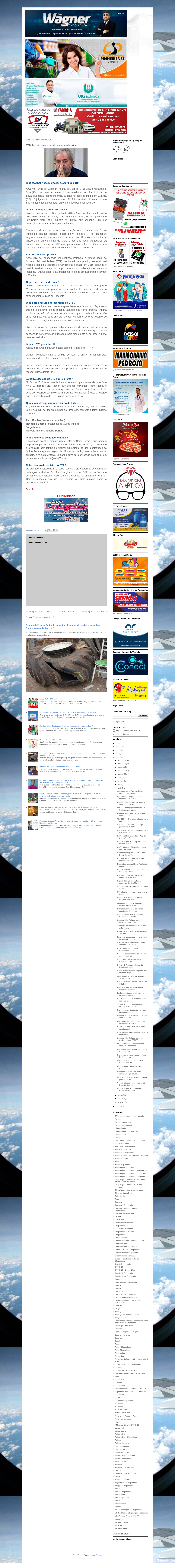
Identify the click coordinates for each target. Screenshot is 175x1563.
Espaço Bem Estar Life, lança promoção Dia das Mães (129, 882)
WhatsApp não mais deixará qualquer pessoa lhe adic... (132, 1078)
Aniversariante (120, 1134)
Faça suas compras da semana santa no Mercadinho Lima (132, 938)
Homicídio (119, 1376)
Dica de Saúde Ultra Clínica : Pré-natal (54, 740)
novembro (122, 764)
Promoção (119, 1464)
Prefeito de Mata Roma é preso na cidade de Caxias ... (130, 871)
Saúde (117, 1476)
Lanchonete (119, 1395)
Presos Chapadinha (123, 1458)
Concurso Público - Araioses (126, 1247)
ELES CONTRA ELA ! (48, 699)
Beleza (117, 1161)
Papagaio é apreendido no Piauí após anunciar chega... (132, 865)
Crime (117, 1279)
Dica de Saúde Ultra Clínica (126, 1297)
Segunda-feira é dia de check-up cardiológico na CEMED (130, 921)
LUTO (117, 1398)
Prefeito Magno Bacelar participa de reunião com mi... (131, 842)
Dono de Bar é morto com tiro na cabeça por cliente (59, 767)
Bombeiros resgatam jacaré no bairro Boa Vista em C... (131, 854)
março (120, 1095)
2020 (118, 754)
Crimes (118, 1285)
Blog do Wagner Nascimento (128, 730)
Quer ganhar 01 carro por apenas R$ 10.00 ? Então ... (131, 977)
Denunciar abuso (121, 1534)
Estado (117, 1341)
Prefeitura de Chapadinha (125, 1455)
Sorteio (118, 1507)
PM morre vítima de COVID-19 (127, 1425)
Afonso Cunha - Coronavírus (126, 1131)
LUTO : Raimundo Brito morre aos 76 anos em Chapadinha (132, 1045)
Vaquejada (119, 1519)
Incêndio (118, 1383)
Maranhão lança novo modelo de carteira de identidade (130, 904)
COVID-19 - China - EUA (125, 1270)
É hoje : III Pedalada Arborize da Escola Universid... (130, 966)
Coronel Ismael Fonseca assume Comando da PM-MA (130, 915)
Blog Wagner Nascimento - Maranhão (130, 1177)
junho (120, 781)
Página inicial (67, 611)
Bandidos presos (121, 1158)
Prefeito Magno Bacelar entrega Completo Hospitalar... (129, 1089)
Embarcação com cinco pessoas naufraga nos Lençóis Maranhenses (131, 1322)
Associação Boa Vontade (125, 1146)
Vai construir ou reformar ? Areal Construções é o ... (130, 1062)
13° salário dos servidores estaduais (129, 1116)
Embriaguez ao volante (124, 1326)
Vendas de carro (121, 1522)
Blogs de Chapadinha (123, 1193)
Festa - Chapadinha (123, 1347)
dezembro (122, 760)
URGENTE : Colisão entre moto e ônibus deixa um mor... (130, 876)
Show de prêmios (122, 1498)
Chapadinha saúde (122, 1235)
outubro (121, 767)
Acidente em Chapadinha (125, 1125)
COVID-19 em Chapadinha (125, 1276)
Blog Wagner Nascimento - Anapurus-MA (131, 1171)
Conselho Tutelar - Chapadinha (127, 1250)
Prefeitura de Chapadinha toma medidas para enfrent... (129, 798)
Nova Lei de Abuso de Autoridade (128, 1416)
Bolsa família (120, 1196)
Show (117, 1489)
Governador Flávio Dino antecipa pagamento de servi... (130, 826)
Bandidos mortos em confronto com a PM (131, 1155)
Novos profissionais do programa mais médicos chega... (132, 972)
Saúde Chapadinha (122, 1480)
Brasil (117, 1199)
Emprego (118, 1329)
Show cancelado (121, 1495)
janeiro (121, 1102)
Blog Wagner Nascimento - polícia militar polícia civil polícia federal (131, 1181)
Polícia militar (120, 1434)
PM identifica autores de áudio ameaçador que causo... (129, 1073)
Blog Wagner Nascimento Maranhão (129, 1190)
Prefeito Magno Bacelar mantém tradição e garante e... (130, 988)
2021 (118, 750)
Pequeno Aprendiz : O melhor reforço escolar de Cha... (132, 1017)
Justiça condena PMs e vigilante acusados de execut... (130, 792)
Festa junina (120, 1353)
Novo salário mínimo (123, 1419)
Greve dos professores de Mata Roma (130, 1373)
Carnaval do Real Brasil (124, 1213)
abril (120, 788)
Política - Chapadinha (123, 1446)
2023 (118, 743)
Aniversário (119, 1137)
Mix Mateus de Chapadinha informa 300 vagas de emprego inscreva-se (67, 712)
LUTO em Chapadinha (124, 1401)
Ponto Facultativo (122, 1452)
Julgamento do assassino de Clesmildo (130, 1392)
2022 (118, 747)
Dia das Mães (120, 1291)
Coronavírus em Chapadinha (126, 1253)
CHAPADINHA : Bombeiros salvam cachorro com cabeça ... (131, 944)
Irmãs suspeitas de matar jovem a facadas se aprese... (130, 994)
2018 (118, 1106)
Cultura (118, 1288)
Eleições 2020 (120, 1318)
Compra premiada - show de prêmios (129, 1241)
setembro (122, 771)
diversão (118, 1305)
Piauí (117, 1422)
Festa (117, 1344)
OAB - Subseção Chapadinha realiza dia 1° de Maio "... (131, 848)
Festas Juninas (121, 1356)
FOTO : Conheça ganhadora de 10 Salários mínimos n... (131, 809)
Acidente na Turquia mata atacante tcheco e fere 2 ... (131, 814)
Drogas (118, 1308)
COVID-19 (119, 1267)
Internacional (120, 1386)
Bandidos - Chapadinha (124, 1152)
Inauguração (120, 1379)
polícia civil (119, 1428)
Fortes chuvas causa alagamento (128, 1364)
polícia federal (120, 1431)
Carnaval (118, 1202)
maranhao (119, 1404)
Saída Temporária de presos (126, 1473)
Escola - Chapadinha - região (126, 1332)
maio (120, 784)
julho (120, 777)
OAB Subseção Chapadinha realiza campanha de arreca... (131, 1022)
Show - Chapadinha (123, 1492)
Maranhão (119, 1407)
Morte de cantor (121, 1410)
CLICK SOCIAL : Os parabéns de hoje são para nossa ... (132, 1000)
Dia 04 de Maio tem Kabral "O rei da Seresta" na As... (131, 837)
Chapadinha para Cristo (124, 1232)
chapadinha (119, 1219)
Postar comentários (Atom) (43, 617)
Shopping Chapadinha (124, 1486)
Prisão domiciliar (121, 1461)
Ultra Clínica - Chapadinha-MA (127, 1516)
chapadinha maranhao (124, 1229)
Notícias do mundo (122, 1413)
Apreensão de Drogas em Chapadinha (130, 1140)
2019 (118, 757)
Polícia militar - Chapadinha (126, 1437)
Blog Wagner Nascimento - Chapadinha (130, 1174)
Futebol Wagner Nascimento (126, 1370)
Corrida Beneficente (123, 1264)
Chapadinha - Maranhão (124, 1222)
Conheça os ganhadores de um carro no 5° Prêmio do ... (132, 955)
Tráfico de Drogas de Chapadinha (128, 1510)
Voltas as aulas (121, 1528)
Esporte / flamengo (122, 1335)
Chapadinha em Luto (123, 1226)
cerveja (118, 1216)
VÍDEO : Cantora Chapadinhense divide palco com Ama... (130, 1005)
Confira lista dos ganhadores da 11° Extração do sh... (131, 1084)
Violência (118, 1525)
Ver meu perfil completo (122, 734)
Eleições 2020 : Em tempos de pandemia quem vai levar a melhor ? (66, 726)
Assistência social (122, 1143)
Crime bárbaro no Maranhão (126, 1282)
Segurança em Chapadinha (126, 1483)
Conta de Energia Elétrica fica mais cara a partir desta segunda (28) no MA (69, 807)
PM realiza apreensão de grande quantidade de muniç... (130, 910)
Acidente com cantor (123, 1122)
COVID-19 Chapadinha (124, 1273)
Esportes (118, 1338)
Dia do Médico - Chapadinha (126, 1294)
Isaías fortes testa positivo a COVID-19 (130, 1389)
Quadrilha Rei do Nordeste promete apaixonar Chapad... (131, 803)
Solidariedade (120, 1504)
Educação (119, 1312)
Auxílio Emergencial (123, 1149)
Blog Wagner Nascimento (125, 1167)
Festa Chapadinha (122, 1350)
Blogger (99, 1555)
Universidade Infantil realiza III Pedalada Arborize (129, 949)
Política (118, 1440)
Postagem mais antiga (94, 611)
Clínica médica (121, 1238)
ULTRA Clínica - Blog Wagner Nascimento (131, 1513)
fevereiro (121, 1099)
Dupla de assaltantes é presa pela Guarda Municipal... (130, 859)
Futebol (118, 1367)
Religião (118, 1470)
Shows (117, 1501)
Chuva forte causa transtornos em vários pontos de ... (130, 960)
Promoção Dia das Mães (124, 1467)
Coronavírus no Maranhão (125, 1256)
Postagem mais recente (39, 611)
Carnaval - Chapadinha (124, 1205)
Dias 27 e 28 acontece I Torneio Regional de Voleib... (129, 899)
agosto (121, 774)
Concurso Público (122, 1244)
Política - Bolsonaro (122, 1443)
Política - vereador (122, 1449)
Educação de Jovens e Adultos (127, 1315)
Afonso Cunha (120, 1128)
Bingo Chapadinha (122, 1164)
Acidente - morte (121, 1119)
